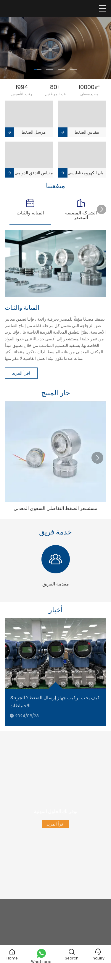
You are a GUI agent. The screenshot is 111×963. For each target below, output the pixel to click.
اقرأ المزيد (21, 373)
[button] (37, 69)
